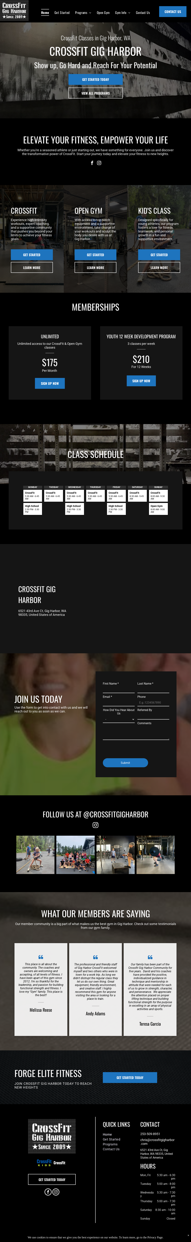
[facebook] (92, 163)
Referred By (144, 710)
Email (107, 697)
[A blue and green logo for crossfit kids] (44, 1162)
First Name (111, 683)
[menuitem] (45, 12)
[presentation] (130, 747)
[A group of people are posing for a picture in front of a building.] (75, 855)
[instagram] (99, 163)
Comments (144, 723)
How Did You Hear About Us (119, 711)
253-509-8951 (150, 1134)
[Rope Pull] (35, 855)
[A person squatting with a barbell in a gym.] (156, 855)
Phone (141, 697)
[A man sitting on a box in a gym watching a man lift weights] (115, 855)
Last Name (145, 683)
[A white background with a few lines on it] (59, 1162)
